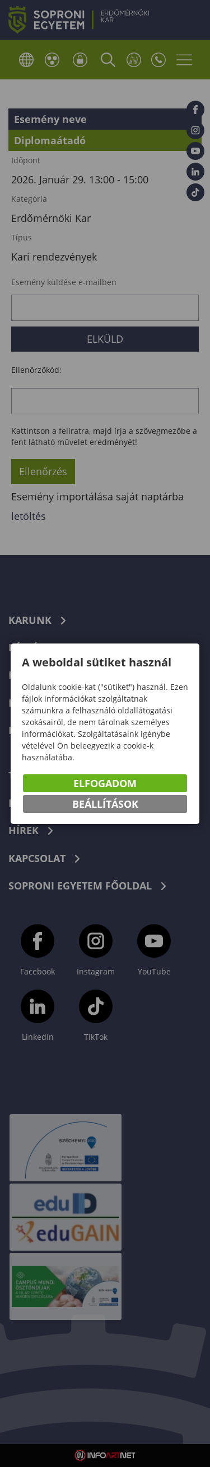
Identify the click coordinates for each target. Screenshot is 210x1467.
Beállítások (105, 804)
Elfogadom (105, 783)
